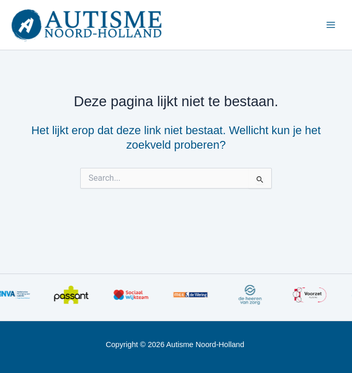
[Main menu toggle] (331, 25)
